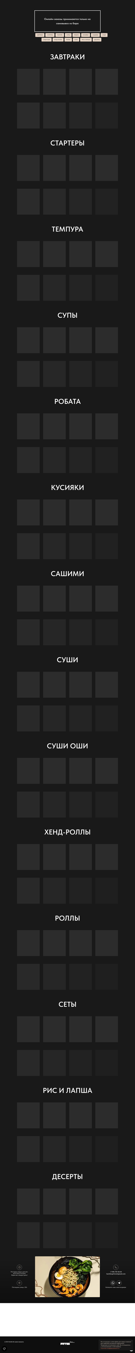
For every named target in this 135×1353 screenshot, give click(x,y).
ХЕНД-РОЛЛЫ (58, 39)
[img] (19, 1282)
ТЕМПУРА (59, 35)
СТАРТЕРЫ (50, 35)
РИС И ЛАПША (86, 39)
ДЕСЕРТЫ (97, 39)
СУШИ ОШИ (46, 39)
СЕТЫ (76, 39)
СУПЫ (68, 35)
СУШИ (104, 35)
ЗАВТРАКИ (40, 35)
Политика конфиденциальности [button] (110, 1348)
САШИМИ (95, 35)
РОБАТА (76, 35)
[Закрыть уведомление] (132, 1341)
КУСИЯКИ (85, 35)
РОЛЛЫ (68, 39)
